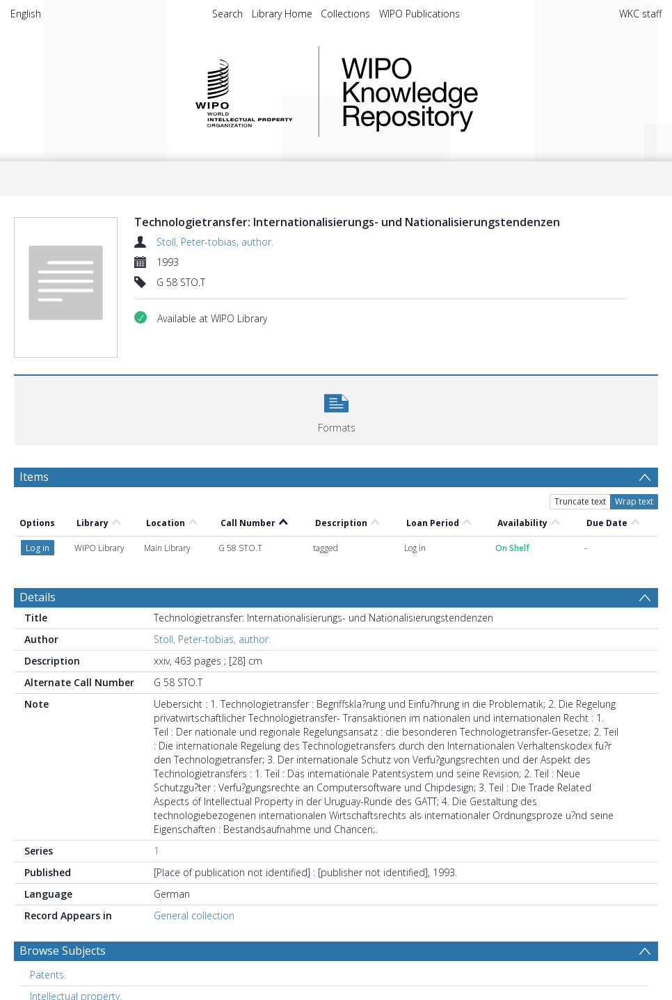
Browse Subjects (62, 901)
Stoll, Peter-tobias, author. (215, 241)
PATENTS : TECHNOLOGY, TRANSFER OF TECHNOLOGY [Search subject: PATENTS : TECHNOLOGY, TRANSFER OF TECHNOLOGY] (149, 968)
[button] (336, 409)
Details (37, 547)
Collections (345, 13)
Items (34, 476)
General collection (194, 866)
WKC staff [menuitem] (640, 13)
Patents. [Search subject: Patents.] (48, 925)
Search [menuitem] (227, 13)
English (25, 13)
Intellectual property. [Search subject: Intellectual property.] (76, 946)
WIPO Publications (419, 13)
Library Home (282, 13)
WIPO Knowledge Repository (466, 92)
